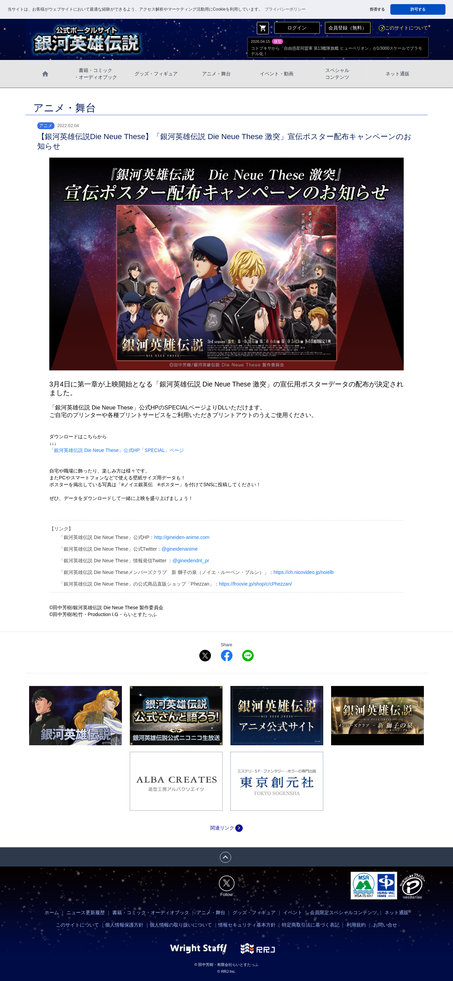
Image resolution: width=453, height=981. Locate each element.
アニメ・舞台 (216, 73)
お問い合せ (385, 925)
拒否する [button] (377, 9)
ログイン (296, 27)
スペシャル (337, 74)
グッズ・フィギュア (156, 73)
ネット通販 (398, 73)
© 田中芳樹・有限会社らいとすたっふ (226, 964)
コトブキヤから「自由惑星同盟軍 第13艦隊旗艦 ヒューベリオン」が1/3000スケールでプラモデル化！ (337, 51)
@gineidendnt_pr (191, 560)
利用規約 (356, 925)
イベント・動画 (276, 73)
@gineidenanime (180, 549)
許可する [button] (418, 9)
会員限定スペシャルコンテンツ (343, 912)
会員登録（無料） (347, 27)
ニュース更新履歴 (85, 912)
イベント (292, 912)
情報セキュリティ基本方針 (247, 925)
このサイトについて (403, 27)
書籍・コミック (95, 74)
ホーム (52, 912)
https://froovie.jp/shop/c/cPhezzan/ (255, 584)
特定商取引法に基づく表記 (310, 925)
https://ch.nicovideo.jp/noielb (304, 572)
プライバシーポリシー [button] (285, 9)
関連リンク (226, 828)
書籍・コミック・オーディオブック (150, 912)
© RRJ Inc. (226, 971)
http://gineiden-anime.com (181, 537)
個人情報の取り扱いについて (181, 925)
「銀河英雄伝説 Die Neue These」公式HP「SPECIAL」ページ (116, 450)
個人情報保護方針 (124, 925)
